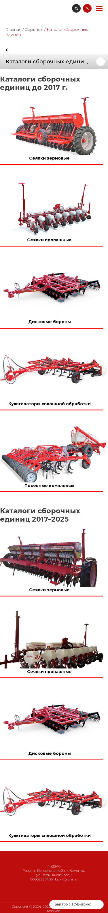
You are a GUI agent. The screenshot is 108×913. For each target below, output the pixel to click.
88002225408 (42, 879)
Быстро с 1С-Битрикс (72, 904)
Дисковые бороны (49, 322)
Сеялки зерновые (49, 158)
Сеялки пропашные (49, 240)
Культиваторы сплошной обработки (49, 403)
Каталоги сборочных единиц (47, 61)
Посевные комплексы (49, 485)
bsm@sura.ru (66, 879)
